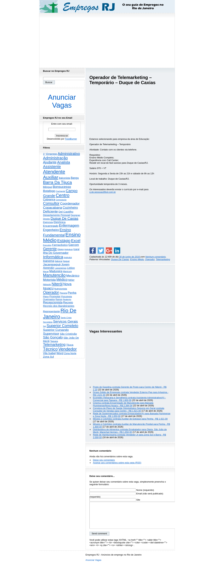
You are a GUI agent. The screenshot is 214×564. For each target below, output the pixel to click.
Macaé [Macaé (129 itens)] (46, 271)
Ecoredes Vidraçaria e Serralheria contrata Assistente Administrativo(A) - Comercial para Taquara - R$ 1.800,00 (129, 399)
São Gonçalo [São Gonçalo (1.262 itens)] (53, 337)
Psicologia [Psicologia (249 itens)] (66, 296)
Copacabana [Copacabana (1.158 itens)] (52, 207)
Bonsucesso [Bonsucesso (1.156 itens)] (62, 187)
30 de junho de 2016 (129, 256)
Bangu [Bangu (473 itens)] (75, 177)
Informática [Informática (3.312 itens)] (53, 257)
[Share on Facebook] (92, 250)
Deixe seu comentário (104, 460)
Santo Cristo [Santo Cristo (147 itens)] (66, 318)
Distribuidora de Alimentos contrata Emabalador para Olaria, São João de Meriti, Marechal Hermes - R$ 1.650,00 (130, 430)
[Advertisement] (107, 39)
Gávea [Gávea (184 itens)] (60, 249)
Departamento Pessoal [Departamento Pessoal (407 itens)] (56, 215)
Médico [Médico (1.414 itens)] (62, 280)
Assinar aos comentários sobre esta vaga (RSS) (117, 462)
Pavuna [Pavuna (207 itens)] (63, 293)
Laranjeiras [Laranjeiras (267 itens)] (60, 268)
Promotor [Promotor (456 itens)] (55, 296)
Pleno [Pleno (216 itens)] (46, 296)
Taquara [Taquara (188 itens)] (54, 341)
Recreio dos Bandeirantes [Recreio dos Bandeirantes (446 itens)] (58, 305)
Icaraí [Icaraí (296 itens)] (76, 249)
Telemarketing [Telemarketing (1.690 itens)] (54, 344)
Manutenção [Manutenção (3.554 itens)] (54, 275)
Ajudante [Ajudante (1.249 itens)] (49, 162)
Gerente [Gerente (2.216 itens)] (50, 249)
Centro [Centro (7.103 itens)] (63, 195)
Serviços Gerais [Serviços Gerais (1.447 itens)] (65, 321)
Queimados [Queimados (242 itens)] (49, 299)
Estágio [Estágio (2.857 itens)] (63, 240)
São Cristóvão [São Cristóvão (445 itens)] (68, 333)
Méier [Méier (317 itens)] (71, 280)
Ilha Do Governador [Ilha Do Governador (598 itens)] (56, 252)
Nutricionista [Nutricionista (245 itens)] (60, 288)
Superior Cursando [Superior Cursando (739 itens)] (56, 330)
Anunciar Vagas (62, 101)
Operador (150, 259)
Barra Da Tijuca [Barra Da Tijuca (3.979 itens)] (57, 182)
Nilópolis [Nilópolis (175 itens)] (47, 284)
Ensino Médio (137, 259)
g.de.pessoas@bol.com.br (102, 192)
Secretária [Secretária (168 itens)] (47, 322)
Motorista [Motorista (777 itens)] (49, 280)
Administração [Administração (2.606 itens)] (55, 158)
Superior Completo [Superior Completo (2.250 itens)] (62, 326)
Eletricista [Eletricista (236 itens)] (48, 222)
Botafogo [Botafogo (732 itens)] (49, 191)
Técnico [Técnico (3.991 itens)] (50, 349)
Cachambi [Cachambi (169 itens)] (60, 191)
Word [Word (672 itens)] (59, 353)
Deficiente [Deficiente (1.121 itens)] (50, 211)
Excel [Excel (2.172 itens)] (75, 241)
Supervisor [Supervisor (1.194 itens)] (51, 333)
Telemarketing (163, 259)
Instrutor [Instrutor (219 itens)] (68, 257)
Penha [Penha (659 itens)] (72, 292)
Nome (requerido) (121, 490)
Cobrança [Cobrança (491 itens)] (49, 199)
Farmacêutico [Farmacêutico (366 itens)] (60, 245)
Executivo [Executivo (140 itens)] (47, 245)
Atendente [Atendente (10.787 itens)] (54, 171)
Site (114, 499)
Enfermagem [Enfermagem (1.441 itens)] (69, 225)
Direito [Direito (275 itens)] (46, 219)
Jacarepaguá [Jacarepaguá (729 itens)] (52, 264)
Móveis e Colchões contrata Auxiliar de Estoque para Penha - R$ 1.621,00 (130, 418)
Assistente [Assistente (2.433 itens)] (52, 166)
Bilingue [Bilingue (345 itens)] (47, 187)
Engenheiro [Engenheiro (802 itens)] (51, 230)
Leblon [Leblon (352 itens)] (71, 268)
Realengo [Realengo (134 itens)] (67, 299)
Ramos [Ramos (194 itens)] (59, 299)
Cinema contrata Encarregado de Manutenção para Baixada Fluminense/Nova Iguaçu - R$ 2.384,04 (123, 404)
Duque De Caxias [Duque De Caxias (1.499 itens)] (64, 218)
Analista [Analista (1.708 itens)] (63, 162)
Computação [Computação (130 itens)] (61, 200)
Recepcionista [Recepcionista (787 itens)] (52, 302)
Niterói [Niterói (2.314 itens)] (57, 284)
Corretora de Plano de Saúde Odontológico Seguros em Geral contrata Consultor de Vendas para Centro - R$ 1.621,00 (128, 409)
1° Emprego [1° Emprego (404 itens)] (50, 153)
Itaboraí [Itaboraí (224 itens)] (58, 261)
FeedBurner (71, 139)
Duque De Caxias (120, 259)
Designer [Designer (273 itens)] (75, 215)
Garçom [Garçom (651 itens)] (73, 245)
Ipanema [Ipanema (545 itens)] (48, 260)
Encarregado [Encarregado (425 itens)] (50, 225)
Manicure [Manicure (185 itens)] (67, 271)
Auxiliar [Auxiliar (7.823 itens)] (50, 177)
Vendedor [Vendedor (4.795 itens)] (67, 349)
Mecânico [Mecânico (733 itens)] (72, 275)
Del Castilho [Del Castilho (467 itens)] (65, 211)
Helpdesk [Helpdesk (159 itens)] (68, 249)
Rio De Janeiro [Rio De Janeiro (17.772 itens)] (59, 313)
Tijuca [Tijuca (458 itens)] (69, 344)
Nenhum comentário (155, 256)
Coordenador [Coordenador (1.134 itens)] (70, 203)
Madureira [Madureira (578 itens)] (55, 271)
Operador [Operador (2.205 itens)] (51, 292)
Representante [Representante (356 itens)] (51, 311)
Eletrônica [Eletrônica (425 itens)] (60, 222)
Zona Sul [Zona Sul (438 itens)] (48, 356)
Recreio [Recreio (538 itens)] (68, 302)
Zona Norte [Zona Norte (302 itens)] (70, 353)
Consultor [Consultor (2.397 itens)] (51, 203)
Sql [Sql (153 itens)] (44, 326)
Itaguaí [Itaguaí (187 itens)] (66, 261)
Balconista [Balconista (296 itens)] (64, 178)
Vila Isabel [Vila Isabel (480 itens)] (49, 353)
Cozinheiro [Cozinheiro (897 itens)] (70, 207)
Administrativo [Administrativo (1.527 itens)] (69, 154)
